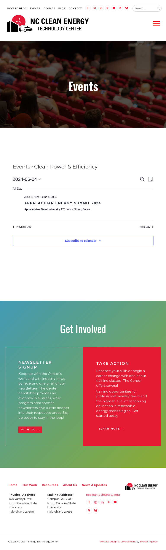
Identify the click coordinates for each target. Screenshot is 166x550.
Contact (75, 8)
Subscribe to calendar (80, 240)
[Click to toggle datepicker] (27, 179)
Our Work (29, 485)
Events (35, 8)
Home (13, 485)
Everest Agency (149, 541)
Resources (50, 485)
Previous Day (22, 226)
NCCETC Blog (17, 8)
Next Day (146, 226)
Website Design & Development (118, 541)
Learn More (109, 428)
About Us (70, 485)
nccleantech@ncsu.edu (103, 494)
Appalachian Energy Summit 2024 (62, 203)
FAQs (62, 8)
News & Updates (94, 485)
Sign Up (28, 429)
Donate (49, 8)
